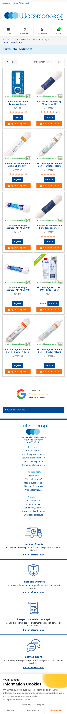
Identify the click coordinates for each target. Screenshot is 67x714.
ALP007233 (17, 356)
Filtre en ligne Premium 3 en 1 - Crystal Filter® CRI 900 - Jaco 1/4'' (49, 352)
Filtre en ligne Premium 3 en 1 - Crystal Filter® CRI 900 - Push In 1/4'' (49, 166)
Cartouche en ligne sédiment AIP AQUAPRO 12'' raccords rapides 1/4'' (17, 291)
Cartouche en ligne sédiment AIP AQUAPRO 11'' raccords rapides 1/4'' (17, 229)
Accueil (6, 2)
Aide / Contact (21, 2)
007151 (17, 108)
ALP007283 (49, 170)
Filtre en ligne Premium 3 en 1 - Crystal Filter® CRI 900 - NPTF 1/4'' (17, 352)
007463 (17, 294)
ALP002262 (49, 108)
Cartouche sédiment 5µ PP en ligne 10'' (49, 102)
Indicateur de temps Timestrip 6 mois (17, 102)
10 (58, 61)
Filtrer (11, 61)
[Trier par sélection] (43, 62)
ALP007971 (17, 170)
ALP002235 (49, 232)
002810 (17, 232)
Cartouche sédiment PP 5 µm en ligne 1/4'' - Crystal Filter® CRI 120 (17, 166)
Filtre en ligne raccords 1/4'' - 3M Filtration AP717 (49, 290)
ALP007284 (49, 356)
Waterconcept (35, 390)
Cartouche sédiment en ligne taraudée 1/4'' (49, 226)
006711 (49, 294)
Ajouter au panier (17, 123)
